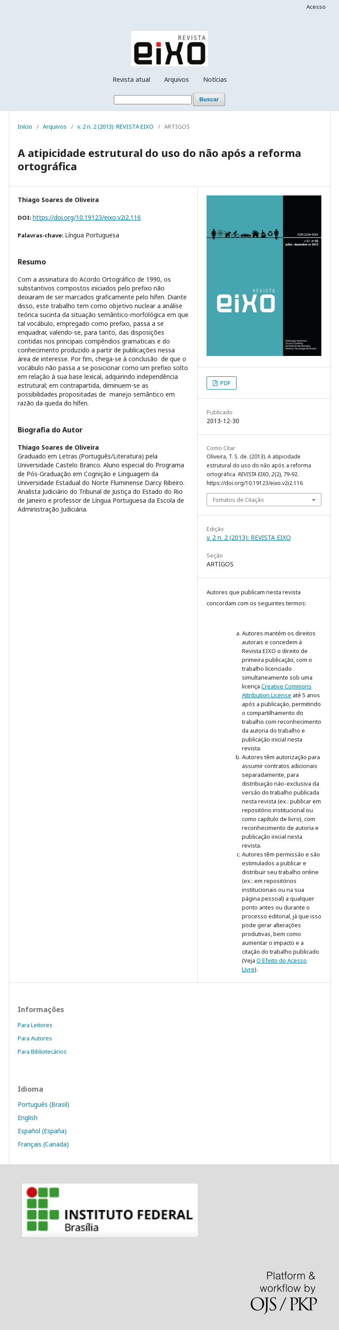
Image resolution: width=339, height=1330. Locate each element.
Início (25, 126)
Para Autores (35, 1038)
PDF (224, 383)
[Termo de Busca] (153, 99)
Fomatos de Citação (238, 500)
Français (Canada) (43, 1144)
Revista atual (131, 79)
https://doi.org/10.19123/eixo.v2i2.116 (87, 217)
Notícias (215, 79)
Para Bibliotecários (42, 1051)
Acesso (316, 7)
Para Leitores (35, 1025)
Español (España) (42, 1131)
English (28, 1117)
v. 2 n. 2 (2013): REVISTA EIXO (115, 126)
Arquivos (176, 79)
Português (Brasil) (43, 1104)
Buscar (208, 99)
